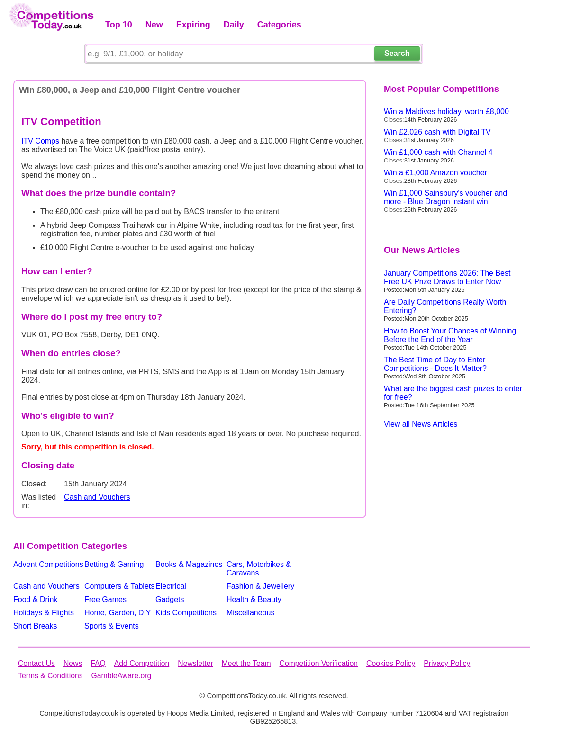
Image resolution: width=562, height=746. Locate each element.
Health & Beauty (254, 599)
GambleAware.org (121, 676)
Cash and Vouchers (97, 497)
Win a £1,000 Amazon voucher (435, 173)
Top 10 (118, 24)
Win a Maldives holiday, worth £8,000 (446, 112)
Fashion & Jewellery (260, 586)
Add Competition (141, 663)
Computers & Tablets (119, 586)
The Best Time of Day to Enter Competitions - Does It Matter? (435, 364)
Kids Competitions (186, 613)
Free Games (105, 599)
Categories (279, 24)
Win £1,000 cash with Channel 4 (438, 152)
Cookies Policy (390, 663)
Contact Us (36, 663)
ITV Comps (40, 141)
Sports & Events (111, 626)
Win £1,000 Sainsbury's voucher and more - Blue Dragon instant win (445, 197)
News (72, 663)
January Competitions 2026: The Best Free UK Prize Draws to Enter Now (447, 277)
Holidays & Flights (43, 613)
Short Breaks (35, 626)
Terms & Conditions (50, 676)
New (154, 24)
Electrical (170, 586)
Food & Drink (35, 599)
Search (396, 53)
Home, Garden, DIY (117, 613)
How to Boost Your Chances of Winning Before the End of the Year (450, 335)
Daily (234, 24)
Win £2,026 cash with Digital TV (437, 132)
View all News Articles (420, 424)
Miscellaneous (250, 613)
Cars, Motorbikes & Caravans (259, 568)
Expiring (193, 24)
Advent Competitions (48, 564)
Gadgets (169, 599)
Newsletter (195, 663)
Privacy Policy (447, 663)
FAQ (98, 663)
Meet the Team (246, 663)
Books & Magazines (188, 564)
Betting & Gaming (114, 564)
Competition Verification (319, 663)
